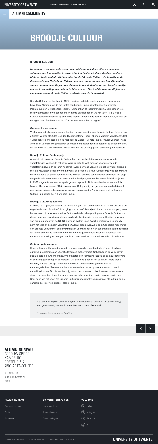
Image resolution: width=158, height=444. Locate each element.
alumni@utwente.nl (15, 377)
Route (7, 380)
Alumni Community (59, 5)
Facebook (88, 418)
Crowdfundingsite (50, 418)
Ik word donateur (50, 412)
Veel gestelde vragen (14, 406)
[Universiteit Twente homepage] (133, 439)
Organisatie (9, 418)
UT (46, 5)
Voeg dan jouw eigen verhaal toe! (55, 313)
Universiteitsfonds (50, 406)
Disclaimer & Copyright (14, 439)
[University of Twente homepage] (20, 4)
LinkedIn (87, 406)
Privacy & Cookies (36, 439)
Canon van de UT (79, 5)
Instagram (88, 412)
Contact (8, 412)
